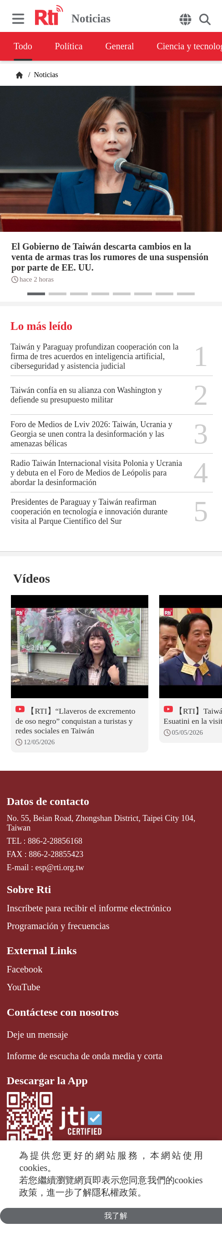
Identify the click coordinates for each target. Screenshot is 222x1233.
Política (69, 46)
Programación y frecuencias (58, 926)
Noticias (45, 74)
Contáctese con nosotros (63, 1012)
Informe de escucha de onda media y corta (84, 1056)
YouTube (23, 987)
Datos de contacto (48, 801)
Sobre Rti (29, 889)
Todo (23, 46)
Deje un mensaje (37, 1034)
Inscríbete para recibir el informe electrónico (89, 908)
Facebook (25, 969)
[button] (36, 294)
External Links (42, 950)
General (120, 46)
